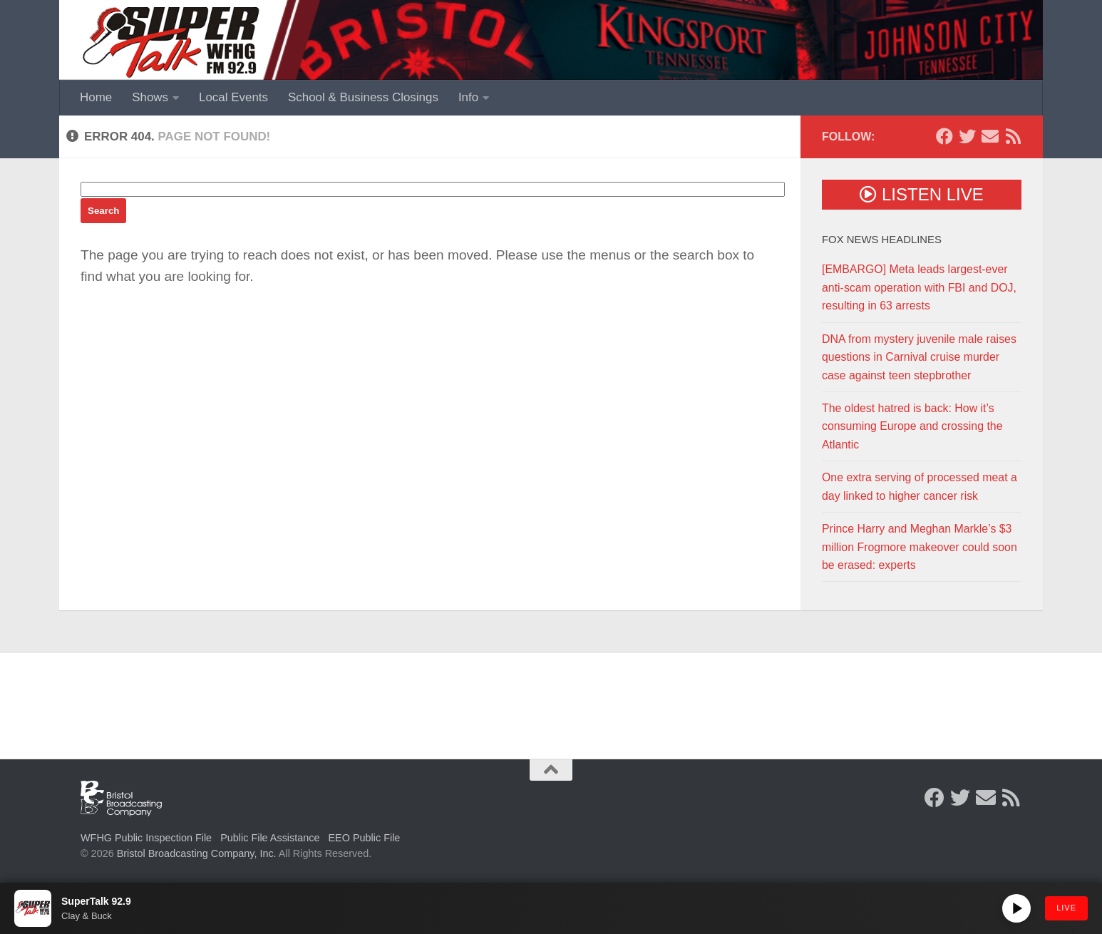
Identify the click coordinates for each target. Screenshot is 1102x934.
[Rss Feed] (1012, 136)
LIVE (1066, 907)
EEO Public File (365, 837)
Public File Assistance (269, 837)
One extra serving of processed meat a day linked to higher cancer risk (919, 486)
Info (468, 97)
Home (96, 97)
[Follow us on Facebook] (944, 136)
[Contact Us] (990, 136)
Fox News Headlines (882, 239)
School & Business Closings (363, 97)
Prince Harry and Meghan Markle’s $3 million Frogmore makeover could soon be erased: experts (919, 547)
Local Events (233, 97)
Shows (150, 97)
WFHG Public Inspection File (146, 837)
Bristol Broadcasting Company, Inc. (197, 853)
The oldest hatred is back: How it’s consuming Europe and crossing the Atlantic (912, 426)
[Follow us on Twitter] (967, 136)
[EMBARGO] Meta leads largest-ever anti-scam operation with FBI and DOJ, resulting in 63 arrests (919, 287)
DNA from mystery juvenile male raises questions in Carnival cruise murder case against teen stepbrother (919, 357)
